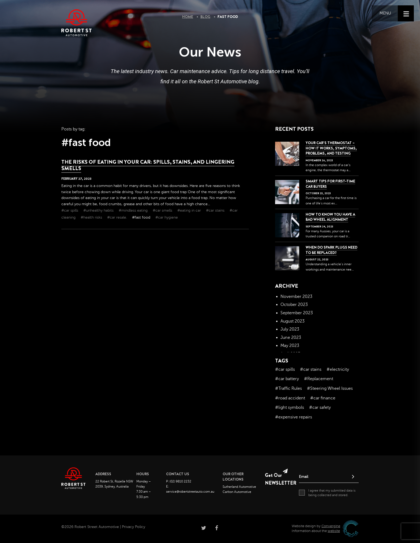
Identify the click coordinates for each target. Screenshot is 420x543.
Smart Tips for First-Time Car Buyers (330, 183)
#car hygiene (166, 217)
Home (187, 16)
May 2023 (289, 345)
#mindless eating (134, 210)
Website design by (316, 526)
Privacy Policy (133, 527)
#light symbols (289, 407)
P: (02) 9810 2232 (178, 481)
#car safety (320, 407)
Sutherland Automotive (239, 487)
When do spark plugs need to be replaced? (331, 250)
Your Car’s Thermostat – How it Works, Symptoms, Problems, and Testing (331, 148)
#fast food (141, 217)
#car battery (287, 378)
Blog (205, 16)
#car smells (163, 210)
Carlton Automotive (237, 492)
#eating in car (189, 210)
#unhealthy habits (99, 210)
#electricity (338, 369)
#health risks (92, 217)
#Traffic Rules (288, 388)
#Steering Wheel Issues (330, 388)
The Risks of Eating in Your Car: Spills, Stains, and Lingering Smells (147, 165)
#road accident (290, 398)
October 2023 (294, 304)
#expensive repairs (293, 417)
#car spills (70, 210)
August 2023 (292, 321)
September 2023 (296, 312)
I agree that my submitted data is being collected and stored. (327, 492)
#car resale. (117, 217)
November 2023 (296, 296)
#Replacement (318, 378)
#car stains (216, 210)
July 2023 (289, 329)
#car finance (322, 398)
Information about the (316, 531)
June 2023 (290, 337)
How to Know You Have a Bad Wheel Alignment (330, 217)
